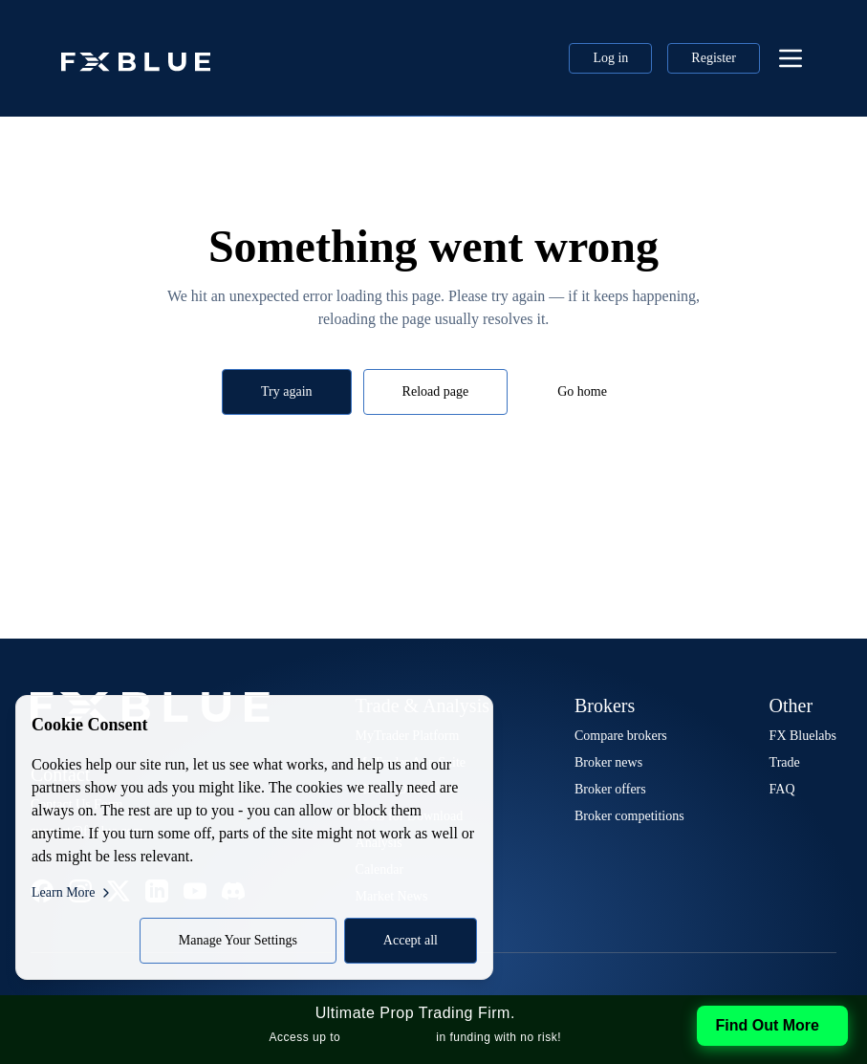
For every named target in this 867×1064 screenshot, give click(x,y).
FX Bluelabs (802, 735)
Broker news (608, 762)
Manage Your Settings (238, 940)
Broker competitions (629, 816)
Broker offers (610, 789)
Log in (610, 58)
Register (713, 58)
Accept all (410, 940)
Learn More (73, 893)
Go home (582, 391)
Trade (784, 762)
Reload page (435, 391)
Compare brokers (620, 735)
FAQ (782, 789)
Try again (287, 391)
